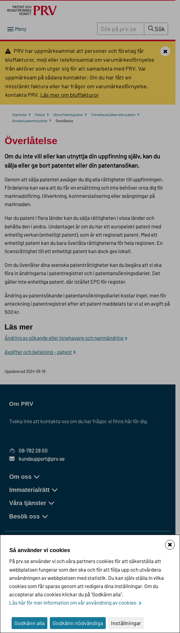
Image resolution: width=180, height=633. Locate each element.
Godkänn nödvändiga (78, 623)
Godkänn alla (29, 623)
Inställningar (126, 623)
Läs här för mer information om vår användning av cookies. (73, 602)
